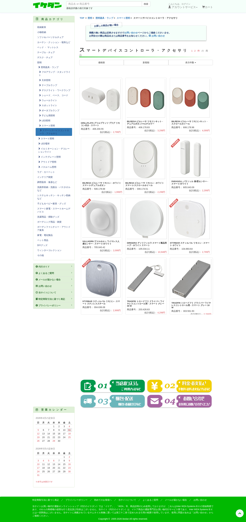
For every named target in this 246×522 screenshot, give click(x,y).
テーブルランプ (48, 85)
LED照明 (44, 120)
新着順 (146, 62)
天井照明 (44, 80)
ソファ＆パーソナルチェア (50, 37)
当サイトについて (54, 292)
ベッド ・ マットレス (47, 47)
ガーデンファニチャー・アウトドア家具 (53, 228)
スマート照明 (123, 18)
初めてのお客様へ (103, 500)
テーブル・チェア (46, 52)
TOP (82, 18)
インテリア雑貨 (45, 177)
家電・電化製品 (45, 235)
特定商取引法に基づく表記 (54, 298)
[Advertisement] (146, 349)
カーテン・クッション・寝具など (53, 42)
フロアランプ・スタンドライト (54, 73)
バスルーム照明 (47, 167)
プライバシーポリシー (54, 305)
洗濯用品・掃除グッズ (48, 217)
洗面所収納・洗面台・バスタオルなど (53, 189)
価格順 (101, 62)
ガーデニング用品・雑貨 (49, 222)
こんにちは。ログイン (182, 6)
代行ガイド (54, 266)
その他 (40, 255)
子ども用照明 (47, 115)
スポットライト (48, 105)
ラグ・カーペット (46, 172)
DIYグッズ (42, 245)
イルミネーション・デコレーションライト (54, 150)
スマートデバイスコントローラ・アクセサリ (54, 132)
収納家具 (41, 27)
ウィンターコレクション (49, 250)
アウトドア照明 (47, 162)
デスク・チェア (45, 57)
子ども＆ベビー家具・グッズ (51, 203)
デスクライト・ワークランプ (54, 90)
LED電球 (44, 143)
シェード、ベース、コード (53, 95)
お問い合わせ (131, 32)
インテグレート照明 (49, 157)
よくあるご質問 (54, 273)
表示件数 (190, 62)
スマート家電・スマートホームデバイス (53, 210)
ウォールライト (48, 100)
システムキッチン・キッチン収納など (53, 197)
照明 (90, 18)
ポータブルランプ (49, 110)
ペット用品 (42, 240)
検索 (146, 4)
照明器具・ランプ (104, 18)
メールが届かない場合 (54, 279)
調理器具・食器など (47, 182)
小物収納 (41, 32)
